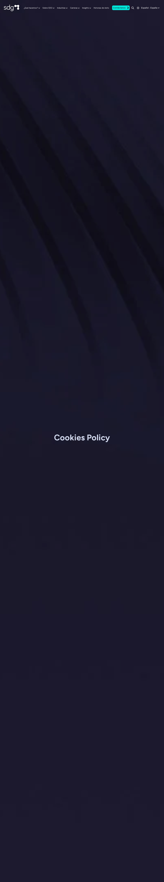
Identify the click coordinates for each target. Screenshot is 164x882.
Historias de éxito (101, 8)
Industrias (62, 8)
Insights (86, 8)
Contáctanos (121, 8)
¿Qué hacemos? (32, 8)
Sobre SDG (48, 8)
